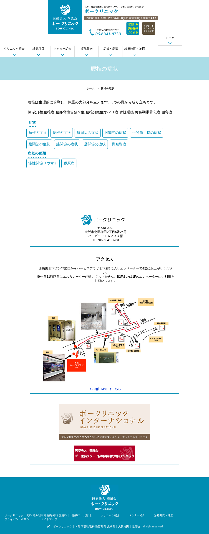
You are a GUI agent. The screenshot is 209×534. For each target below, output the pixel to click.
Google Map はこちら (105, 389)
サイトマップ (49, 519)
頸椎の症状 (37, 133)
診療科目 (38, 48)
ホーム (170, 37)
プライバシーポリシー (18, 519)
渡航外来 (87, 48)
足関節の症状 (95, 144)
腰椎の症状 (62, 133)
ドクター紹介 (62, 48)
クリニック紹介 (14, 48)
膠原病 (68, 163)
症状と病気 (110, 48)
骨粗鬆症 (119, 144)
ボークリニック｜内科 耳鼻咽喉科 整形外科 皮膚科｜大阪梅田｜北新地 (48, 515)
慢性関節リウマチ (43, 163)
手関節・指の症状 (146, 133)
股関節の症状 (39, 144)
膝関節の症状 (67, 144)
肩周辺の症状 (87, 133)
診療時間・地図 (134, 48)
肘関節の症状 (115, 133)
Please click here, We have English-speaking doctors (121, 18)
